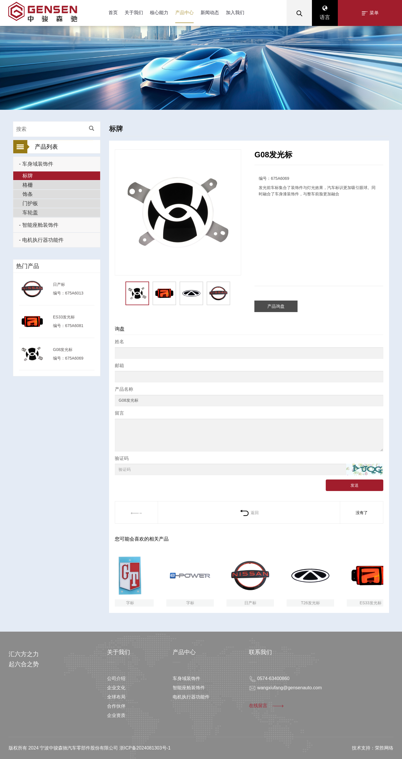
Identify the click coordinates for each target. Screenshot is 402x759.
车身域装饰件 (186, 678)
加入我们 (235, 12)
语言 (325, 12)
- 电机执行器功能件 (41, 240)
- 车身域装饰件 (36, 164)
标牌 (27, 176)
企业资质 (116, 715)
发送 (354, 485)
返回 (249, 512)
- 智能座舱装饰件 (38, 225)
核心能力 (159, 12)
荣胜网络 (384, 747)
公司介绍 (116, 678)
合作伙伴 (116, 706)
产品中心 (184, 12)
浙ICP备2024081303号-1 (145, 747)
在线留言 (266, 705)
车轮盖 (30, 213)
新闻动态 (210, 12)
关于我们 (134, 12)
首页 (113, 12)
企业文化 (116, 687)
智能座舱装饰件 (189, 687)
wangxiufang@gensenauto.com (289, 687)
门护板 (30, 203)
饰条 (27, 194)
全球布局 (116, 696)
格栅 (27, 185)
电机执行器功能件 (191, 696)
